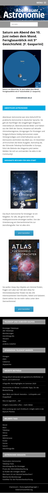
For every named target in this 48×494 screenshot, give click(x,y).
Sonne (5, 443)
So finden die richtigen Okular (14, 471)
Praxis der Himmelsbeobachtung (15, 469)
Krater (5, 441)
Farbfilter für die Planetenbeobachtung (18, 479)
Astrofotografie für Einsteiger (14, 466)
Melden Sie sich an (10, 151)
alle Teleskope (8, 331)
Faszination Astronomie (12, 461)
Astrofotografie (8, 336)
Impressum (13, 487)
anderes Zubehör (9, 344)
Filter (5, 341)
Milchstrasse (7, 438)
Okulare (6, 339)
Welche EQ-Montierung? (12, 477)
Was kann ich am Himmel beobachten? (18, 474)
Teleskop (6, 430)
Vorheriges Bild (24, 98)
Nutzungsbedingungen (28, 487)
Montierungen (8, 333)
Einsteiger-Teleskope (11, 328)
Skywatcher (7, 364)
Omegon (6, 356)
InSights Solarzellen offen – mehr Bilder (18, 405)
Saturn (5, 446)
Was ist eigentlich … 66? (12, 401)
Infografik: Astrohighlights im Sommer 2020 (19, 383)
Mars (4, 427)
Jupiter (5, 435)
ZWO (4, 359)
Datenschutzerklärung (24, 489)
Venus (5, 433)
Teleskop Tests (8, 464)
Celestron (6, 362)
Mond (5, 425)
